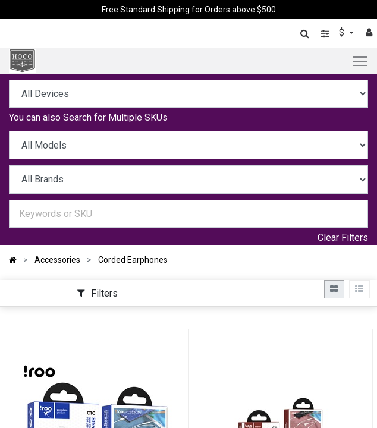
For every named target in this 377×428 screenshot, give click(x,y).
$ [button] (343, 32)
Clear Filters (343, 237)
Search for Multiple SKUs (115, 117)
